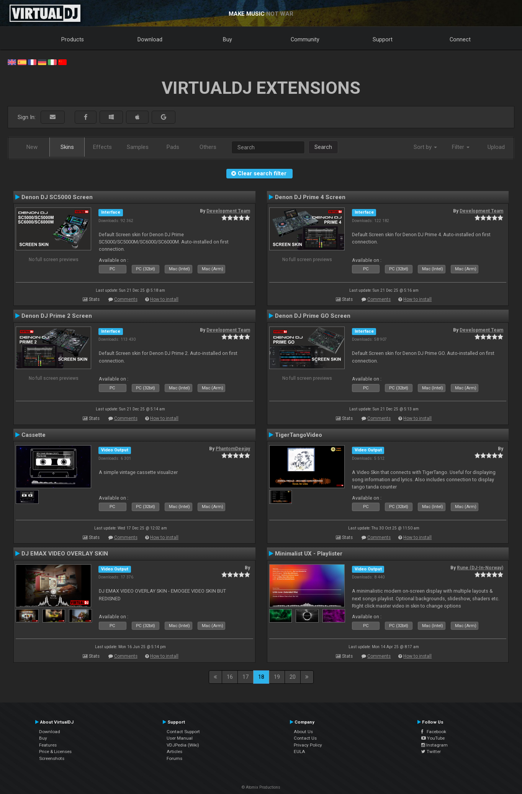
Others (208, 147)
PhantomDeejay (233, 448)
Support (383, 39)
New (32, 147)
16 (230, 676)
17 (245, 676)
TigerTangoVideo (298, 434)
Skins (67, 147)
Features (48, 745)
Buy (227, 39)
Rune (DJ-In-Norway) (480, 567)
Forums (174, 758)
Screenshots (51, 758)
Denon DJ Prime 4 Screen (310, 197)
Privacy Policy (308, 745)
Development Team (228, 211)
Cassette (33, 434)
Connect (460, 39)
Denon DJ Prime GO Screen (312, 315)
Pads (173, 147)
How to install (164, 299)
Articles (174, 751)
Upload (496, 147)
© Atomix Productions (261, 787)
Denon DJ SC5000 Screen (57, 197)
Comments (125, 299)
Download (149, 39)
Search (323, 147)
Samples (138, 147)
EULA (299, 751)
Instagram (434, 745)
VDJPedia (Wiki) (183, 745)
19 (277, 676)
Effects (102, 147)
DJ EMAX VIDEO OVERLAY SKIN (64, 553)
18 (261, 676)
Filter (461, 147)
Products (72, 39)
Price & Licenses (55, 751)
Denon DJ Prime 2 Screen (56, 315)
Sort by (425, 147)
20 (293, 676)
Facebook (433, 731)
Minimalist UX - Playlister (308, 553)
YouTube (433, 738)
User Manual (180, 738)
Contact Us (305, 738)
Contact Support (183, 731)
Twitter (431, 751)
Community (305, 39)
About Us (303, 731)
